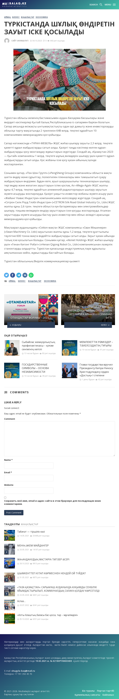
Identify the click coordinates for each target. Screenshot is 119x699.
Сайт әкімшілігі (19, 40)
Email (8, 472)
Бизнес (16, 17)
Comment (9, 418)
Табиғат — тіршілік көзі (31, 531)
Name (8, 459)
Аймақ (7, 17)
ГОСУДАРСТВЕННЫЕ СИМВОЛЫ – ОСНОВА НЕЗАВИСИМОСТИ (35, 368)
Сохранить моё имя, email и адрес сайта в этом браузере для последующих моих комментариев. (52, 502)
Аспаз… (21, 601)
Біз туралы (88, 690)
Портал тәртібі (105, 690)
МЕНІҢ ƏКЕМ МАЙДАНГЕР (33, 545)
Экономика (42, 17)
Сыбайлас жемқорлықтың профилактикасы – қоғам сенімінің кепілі (38, 345)
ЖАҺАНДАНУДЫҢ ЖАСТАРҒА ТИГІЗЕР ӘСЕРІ (43, 559)
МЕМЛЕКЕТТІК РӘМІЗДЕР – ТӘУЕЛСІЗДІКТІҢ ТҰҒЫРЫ (96, 343)
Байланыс (108, 694)
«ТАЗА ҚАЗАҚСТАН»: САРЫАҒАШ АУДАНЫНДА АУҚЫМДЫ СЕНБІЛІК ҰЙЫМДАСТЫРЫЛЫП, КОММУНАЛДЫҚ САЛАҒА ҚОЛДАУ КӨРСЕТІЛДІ (58, 589)
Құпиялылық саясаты (87, 694)
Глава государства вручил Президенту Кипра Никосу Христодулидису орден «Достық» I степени (96, 370)
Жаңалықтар (27, 17)
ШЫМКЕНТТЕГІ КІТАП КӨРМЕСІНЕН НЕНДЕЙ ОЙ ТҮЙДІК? (51, 573)
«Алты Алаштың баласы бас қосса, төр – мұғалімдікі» (47, 615)
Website (8, 484)
